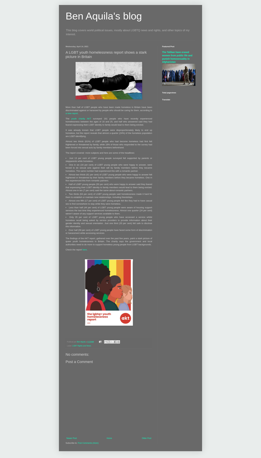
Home (109, 438)
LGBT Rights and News (81, 346)
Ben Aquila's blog (104, 16)
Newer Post (71, 438)
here (84, 249)
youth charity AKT (81, 118)
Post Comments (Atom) (88, 443)
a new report (72, 113)
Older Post (146, 438)
